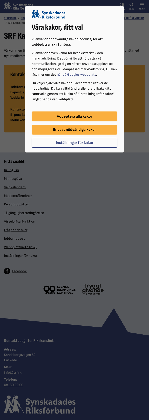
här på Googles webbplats (76, 74)
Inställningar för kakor (74, 142)
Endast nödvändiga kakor (74, 129)
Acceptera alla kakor (74, 116)
